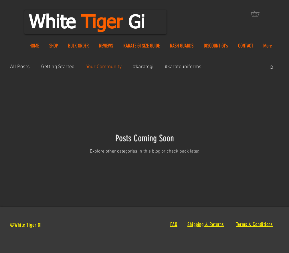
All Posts (20, 67)
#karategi (143, 67)
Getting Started (58, 67)
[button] (258, 13)
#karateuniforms (183, 67)
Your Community (104, 67)
